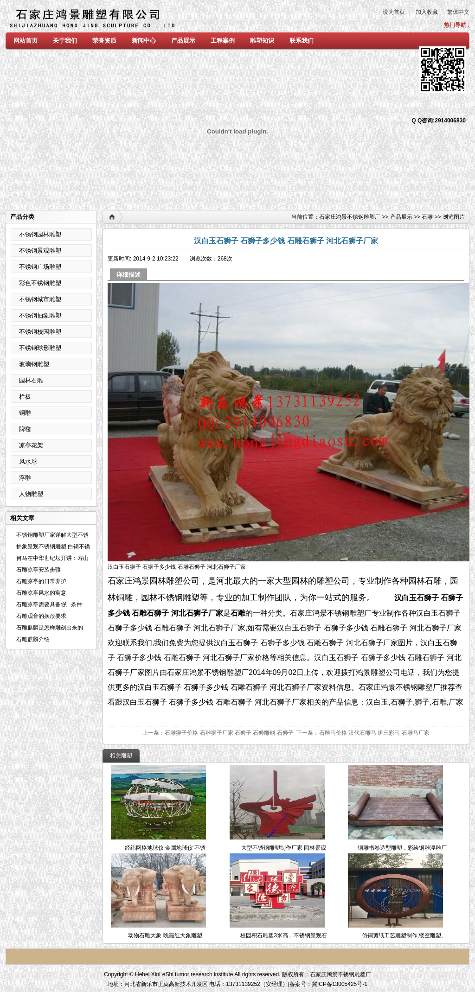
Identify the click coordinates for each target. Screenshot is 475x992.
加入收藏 (427, 12)
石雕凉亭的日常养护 (41, 581)
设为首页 (394, 12)
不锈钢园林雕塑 (40, 234)
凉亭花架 (31, 445)
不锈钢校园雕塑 (40, 331)
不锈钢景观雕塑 (40, 250)
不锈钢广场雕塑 (40, 266)
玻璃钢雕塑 (34, 364)
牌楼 (25, 429)
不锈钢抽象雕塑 (40, 315)
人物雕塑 (31, 493)
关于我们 (65, 40)
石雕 (427, 217)
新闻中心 (144, 40)
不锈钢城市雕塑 (40, 299)
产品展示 (183, 40)
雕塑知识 (262, 40)
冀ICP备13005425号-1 (339, 984)
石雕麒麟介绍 (33, 639)
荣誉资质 (104, 40)
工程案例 (223, 40)
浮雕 (25, 477)
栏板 (25, 396)
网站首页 (25, 40)
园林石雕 (31, 380)
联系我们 (301, 40)
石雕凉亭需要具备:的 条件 (53, 604)
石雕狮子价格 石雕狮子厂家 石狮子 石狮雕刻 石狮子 (229, 733)
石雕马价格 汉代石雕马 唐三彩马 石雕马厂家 (374, 733)
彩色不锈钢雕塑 (40, 283)
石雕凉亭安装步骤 (38, 569)
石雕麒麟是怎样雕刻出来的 (49, 627)
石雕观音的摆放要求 (41, 616)
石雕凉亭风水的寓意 (41, 593)
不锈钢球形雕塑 (40, 347)
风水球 (28, 461)
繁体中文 (458, 12)
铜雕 (25, 412)
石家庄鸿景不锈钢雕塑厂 (349, 217)
